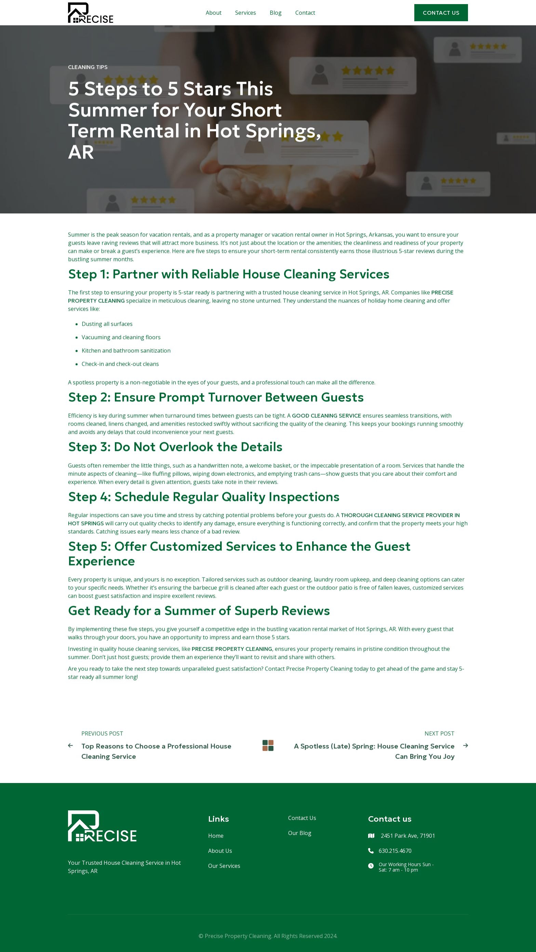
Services (245, 12)
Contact (305, 12)
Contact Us (302, 818)
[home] (90, 12)
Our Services (224, 866)
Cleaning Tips (88, 67)
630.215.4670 (395, 851)
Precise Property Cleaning (232, 648)
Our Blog (299, 833)
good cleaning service (326, 415)
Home (216, 835)
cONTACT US (441, 12)
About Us (220, 851)
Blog (276, 12)
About (214, 12)
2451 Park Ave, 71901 (407, 835)
